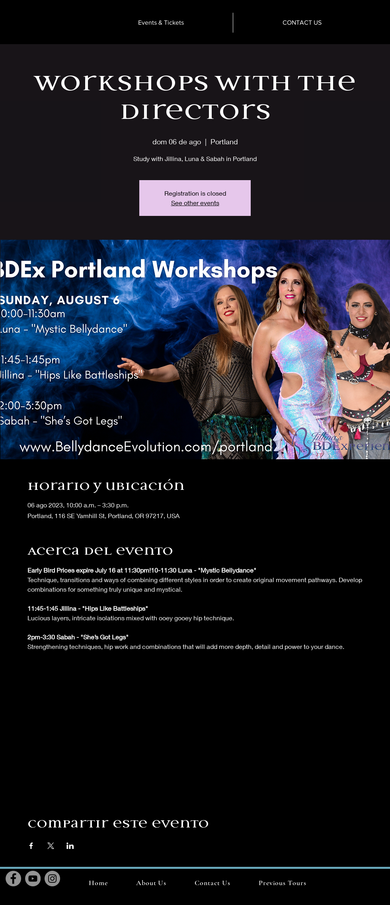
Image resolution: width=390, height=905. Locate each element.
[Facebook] (13, 878)
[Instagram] (52, 878)
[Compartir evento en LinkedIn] (70, 846)
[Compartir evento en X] (51, 846)
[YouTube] (33, 878)
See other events (195, 202)
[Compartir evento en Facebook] (31, 846)
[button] (282, 882)
